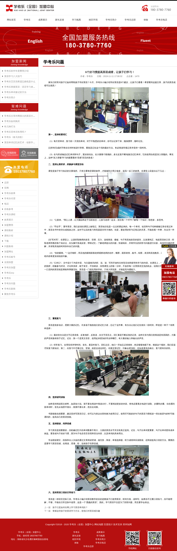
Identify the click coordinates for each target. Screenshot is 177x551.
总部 (6, 182)
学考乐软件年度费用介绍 (16, 71)
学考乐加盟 (9, 267)
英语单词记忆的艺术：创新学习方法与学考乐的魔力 (29, 142)
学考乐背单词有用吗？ (15, 132)
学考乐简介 (111, 19)
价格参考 (8, 209)
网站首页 (11, 19)
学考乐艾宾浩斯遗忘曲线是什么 (19, 81)
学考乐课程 (9, 214)
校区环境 (93, 19)
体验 (146, 19)
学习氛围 (76, 19)
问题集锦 (8, 246)
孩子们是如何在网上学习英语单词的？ (70, 507)
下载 (6, 241)
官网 (6, 188)
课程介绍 (8, 235)
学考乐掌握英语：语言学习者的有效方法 (24, 87)
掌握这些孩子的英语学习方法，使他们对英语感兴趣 (76, 511)
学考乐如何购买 (12, 121)
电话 (6, 203)
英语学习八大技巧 (13, 76)
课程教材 (8, 230)
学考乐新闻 (9, 288)
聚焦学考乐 (9, 294)
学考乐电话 (161, 19)
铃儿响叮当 (9, 126)
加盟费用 (8, 225)
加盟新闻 (19, 61)
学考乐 (27, 19)
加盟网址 (8, 251)
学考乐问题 (9, 283)
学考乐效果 (9, 193)
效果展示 (8, 219)
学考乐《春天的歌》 (14, 137)
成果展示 (42, 19)
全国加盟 (8, 262)
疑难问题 (19, 106)
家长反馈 (59, 19)
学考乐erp (9, 273)
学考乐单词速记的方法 (15, 92)
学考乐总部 (130, 19)
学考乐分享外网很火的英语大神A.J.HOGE (25, 116)
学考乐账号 (9, 257)
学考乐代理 (9, 198)
